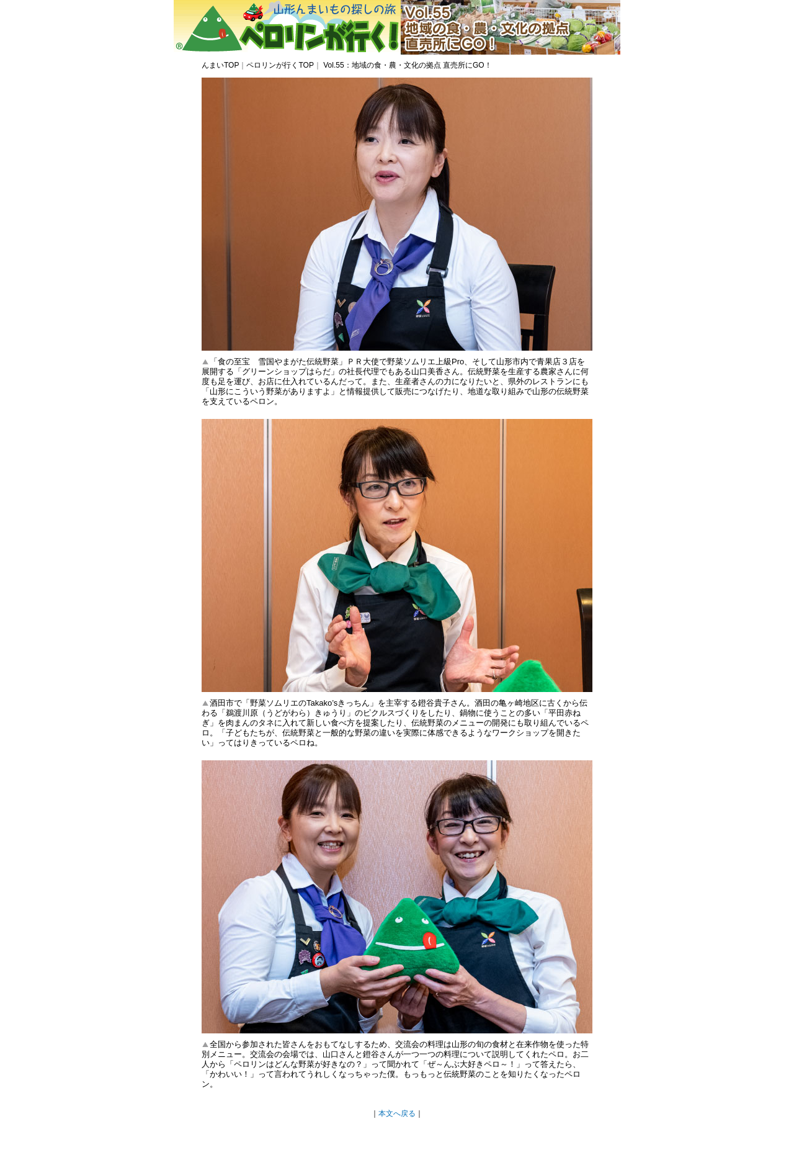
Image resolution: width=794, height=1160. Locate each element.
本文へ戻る (397, 1113)
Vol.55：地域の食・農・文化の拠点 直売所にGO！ (406, 65)
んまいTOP (220, 65)
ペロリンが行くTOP (279, 65)
